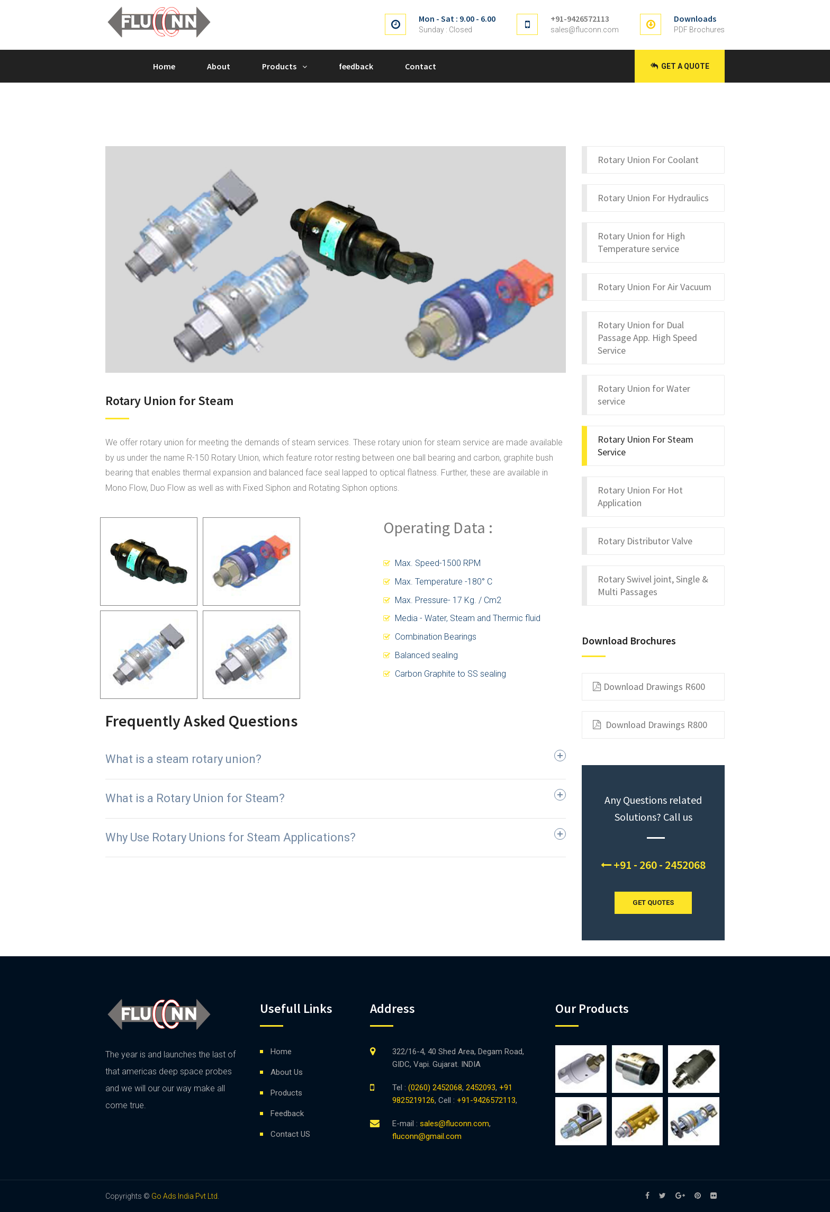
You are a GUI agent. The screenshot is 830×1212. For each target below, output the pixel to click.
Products (279, 66)
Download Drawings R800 (650, 725)
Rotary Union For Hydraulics (653, 198)
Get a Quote (680, 66)
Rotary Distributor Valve (645, 541)
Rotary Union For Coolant (648, 160)
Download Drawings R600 (649, 686)
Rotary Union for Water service (644, 394)
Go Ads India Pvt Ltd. (185, 1196)
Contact (420, 66)
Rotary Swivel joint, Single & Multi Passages (653, 585)
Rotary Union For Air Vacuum (654, 287)
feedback (356, 66)
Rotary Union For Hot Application (640, 496)
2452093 (480, 1087)
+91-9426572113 (580, 18)
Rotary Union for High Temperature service (641, 242)
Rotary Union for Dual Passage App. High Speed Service (647, 337)
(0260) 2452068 (434, 1087)
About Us (286, 1072)
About (218, 66)
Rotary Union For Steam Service (645, 445)
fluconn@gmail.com (427, 1136)
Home (164, 66)
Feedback (287, 1113)
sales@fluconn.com (585, 29)
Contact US (290, 1134)
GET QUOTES (653, 902)
